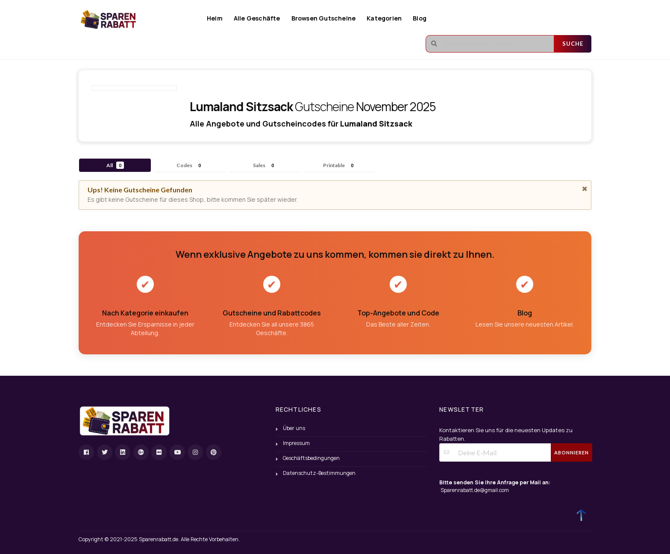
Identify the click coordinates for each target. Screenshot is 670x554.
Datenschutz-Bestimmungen (319, 473)
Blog (419, 18)
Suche (572, 43)
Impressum (296, 443)
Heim (215, 18)
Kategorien (384, 18)
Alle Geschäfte (257, 18)
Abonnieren (571, 452)
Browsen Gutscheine (323, 18)
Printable (339, 165)
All (115, 165)
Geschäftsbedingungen (311, 458)
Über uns (294, 428)
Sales (264, 165)
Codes (189, 165)
